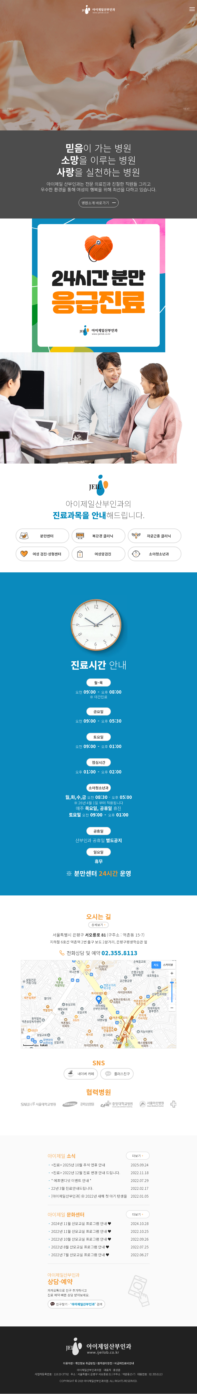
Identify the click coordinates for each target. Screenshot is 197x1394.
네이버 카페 (85, 1073)
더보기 (137, 1155)
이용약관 (68, 1363)
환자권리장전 (105, 1363)
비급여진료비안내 (124, 1363)
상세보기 (98, 925)
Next (185, 109)
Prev (12, 109)
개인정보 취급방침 (85, 1363)
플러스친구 (122, 1073)
